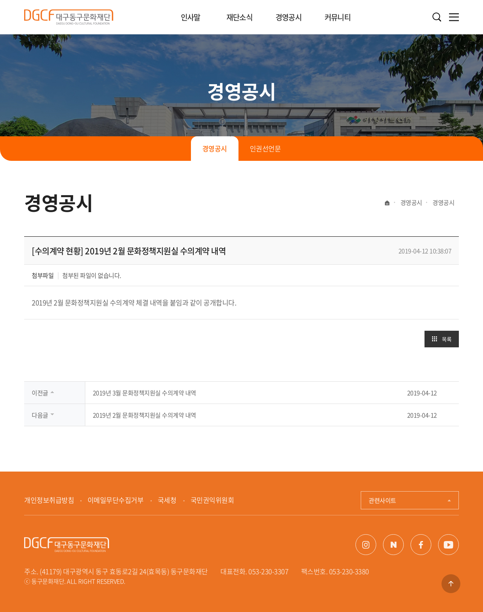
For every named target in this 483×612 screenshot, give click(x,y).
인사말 (190, 17)
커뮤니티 (338, 17)
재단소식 (239, 17)
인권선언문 (265, 148)
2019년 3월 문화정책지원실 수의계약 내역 (144, 392)
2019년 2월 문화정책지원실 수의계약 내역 (144, 414)
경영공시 (288, 17)
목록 (446, 339)
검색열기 (436, 17)
